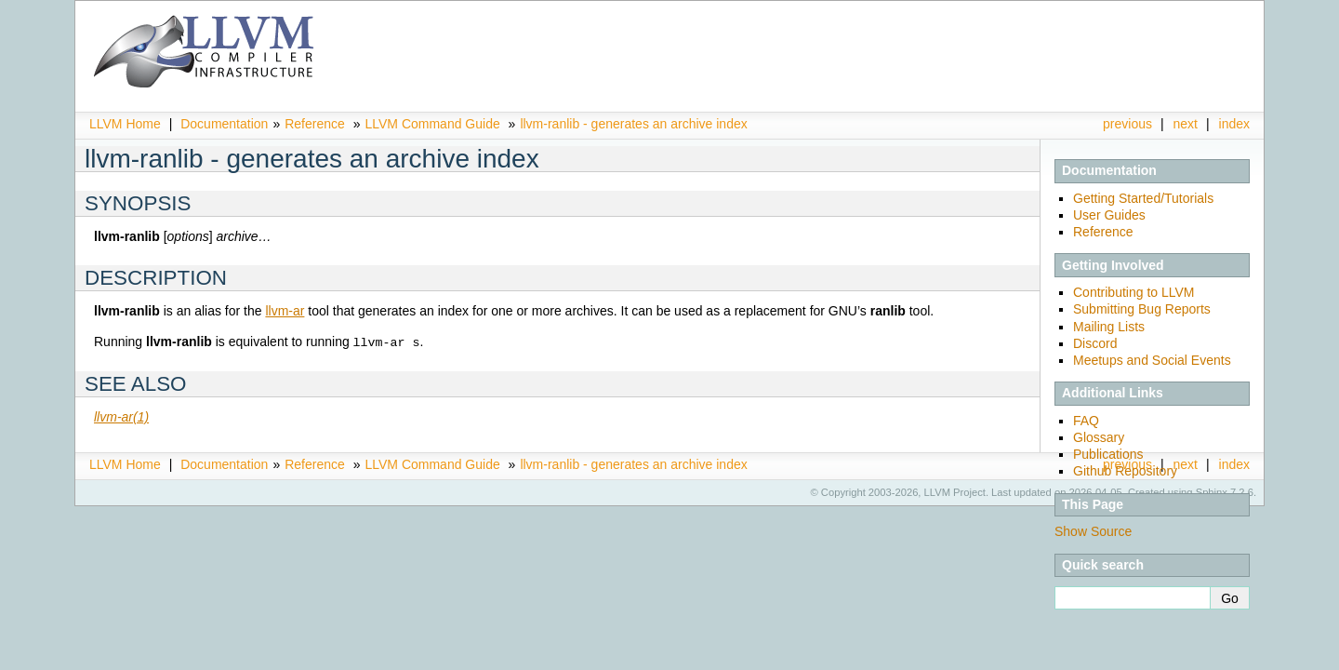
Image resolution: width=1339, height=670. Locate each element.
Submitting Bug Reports (1142, 309)
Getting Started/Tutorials (1143, 198)
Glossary (1098, 437)
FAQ (1086, 420)
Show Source (1093, 531)
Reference (315, 123)
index (1234, 123)
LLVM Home (125, 123)
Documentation (224, 123)
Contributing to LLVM (1133, 292)
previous (1127, 123)
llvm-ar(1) (121, 416)
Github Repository (1125, 470)
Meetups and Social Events (1152, 360)
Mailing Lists (1109, 326)
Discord (1095, 343)
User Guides (1109, 215)
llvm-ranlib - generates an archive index (633, 123)
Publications (1108, 454)
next (1185, 123)
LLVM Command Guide (432, 123)
